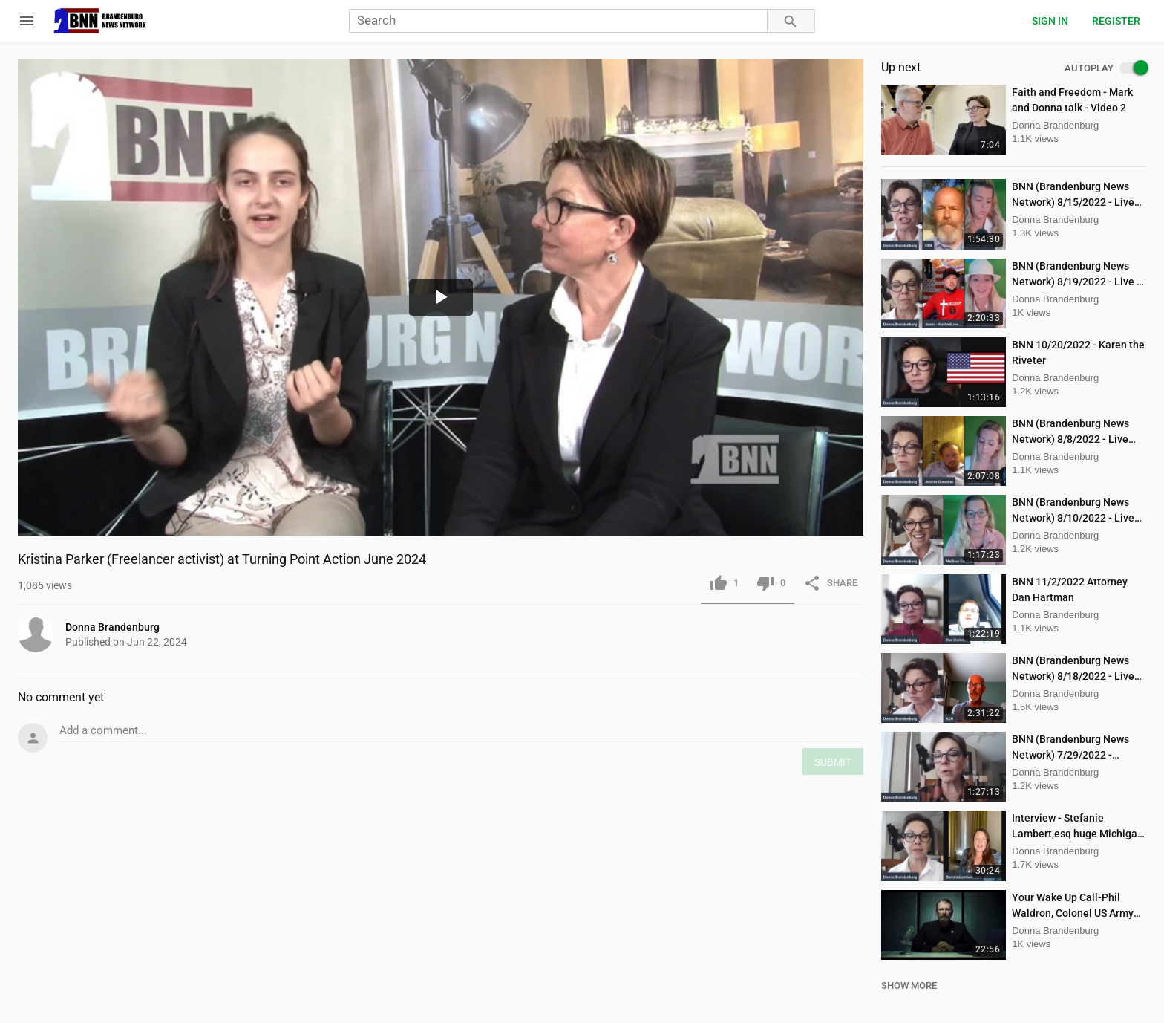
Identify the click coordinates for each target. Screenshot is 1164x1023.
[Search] (558, 21)
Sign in (1050, 21)
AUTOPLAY (1105, 68)
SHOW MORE (909, 985)
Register (1116, 21)
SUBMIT (832, 762)
